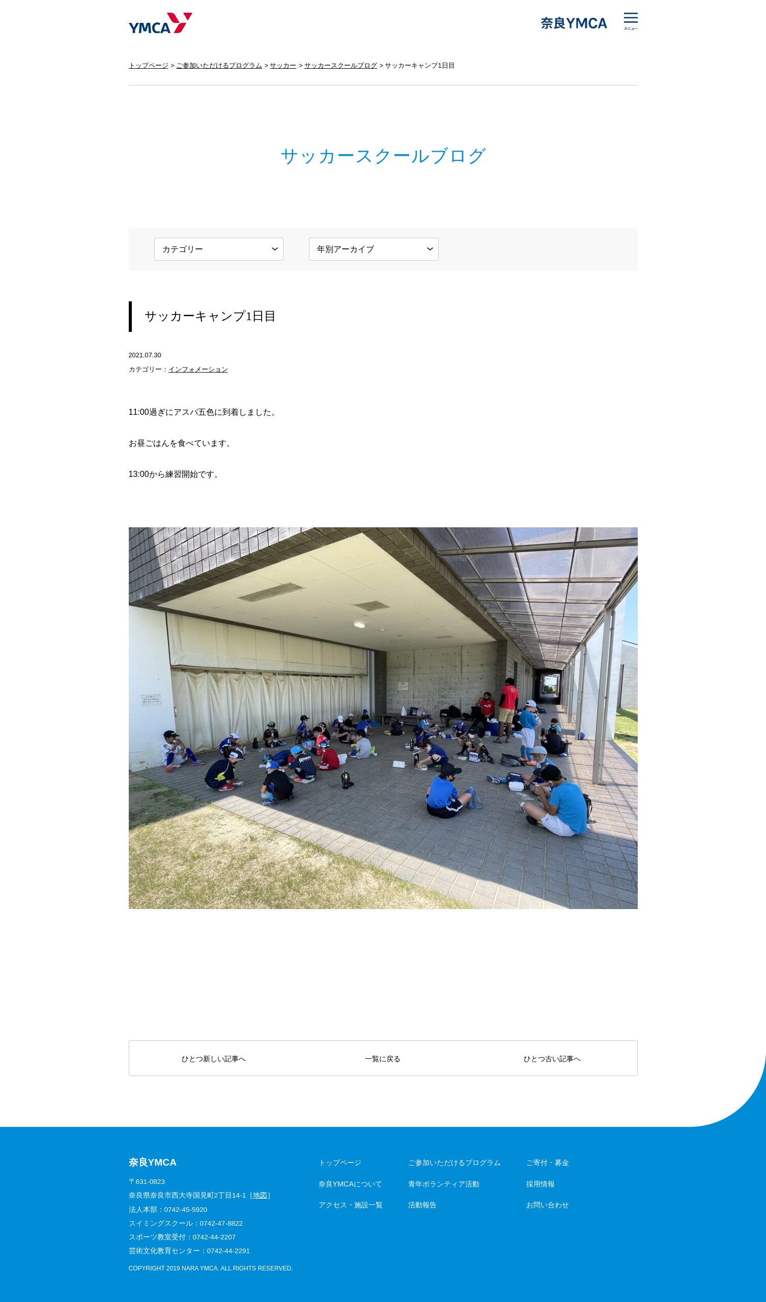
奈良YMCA (160, 23)
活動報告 (422, 1205)
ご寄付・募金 (547, 1162)
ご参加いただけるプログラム (219, 65)
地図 (260, 1195)
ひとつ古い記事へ (552, 1059)
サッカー (283, 65)
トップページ (148, 65)
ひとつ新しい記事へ (214, 1059)
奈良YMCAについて (351, 1184)
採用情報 (540, 1184)
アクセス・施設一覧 (351, 1205)
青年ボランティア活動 (443, 1184)
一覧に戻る (383, 1059)
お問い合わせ (547, 1205)
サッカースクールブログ (340, 65)
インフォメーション (198, 369)
